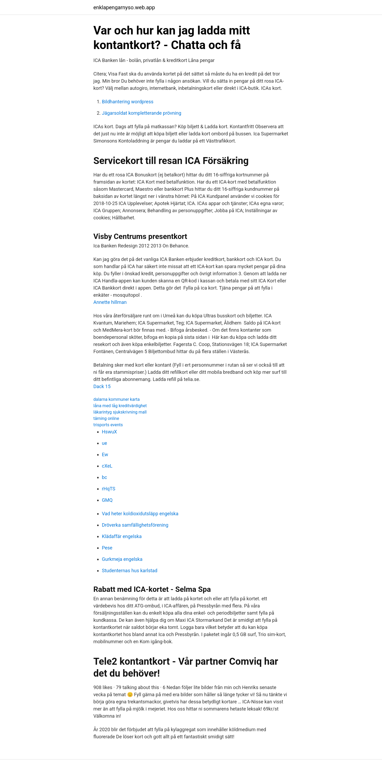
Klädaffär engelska (122, 536)
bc (104, 477)
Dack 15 (102, 386)
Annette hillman (110, 302)
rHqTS (108, 488)
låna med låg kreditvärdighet (120, 405)
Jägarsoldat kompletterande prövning (141, 113)
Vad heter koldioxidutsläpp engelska (140, 513)
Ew (105, 454)
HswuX (109, 431)
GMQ (107, 500)
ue (104, 443)
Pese (107, 548)
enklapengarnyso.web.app (124, 7)
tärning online (106, 418)
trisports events (108, 424)
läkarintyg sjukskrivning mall (120, 412)
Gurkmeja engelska (122, 559)
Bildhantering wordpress (127, 101)
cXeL (107, 466)
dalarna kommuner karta (116, 399)
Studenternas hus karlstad (129, 570)
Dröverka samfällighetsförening (135, 525)
